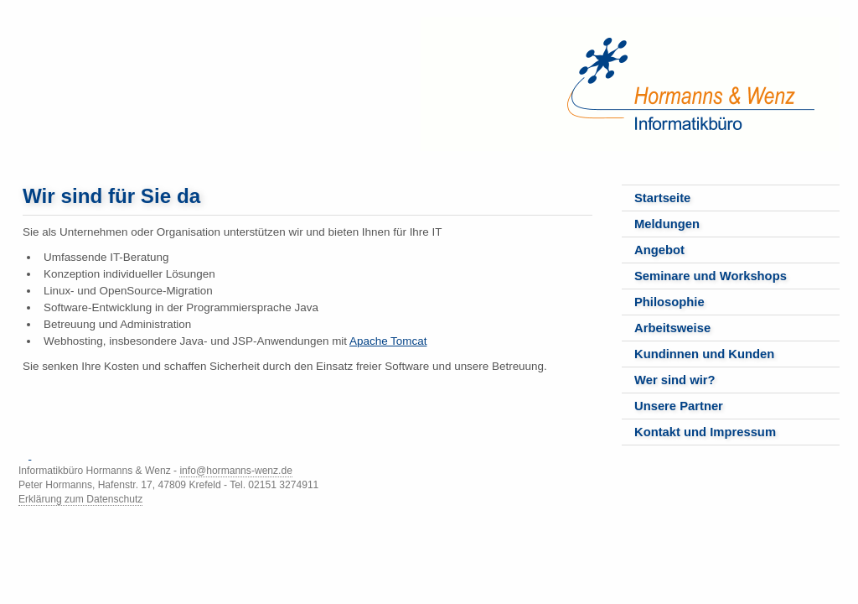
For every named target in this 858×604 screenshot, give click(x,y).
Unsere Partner (678, 406)
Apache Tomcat (387, 341)
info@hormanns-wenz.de (235, 470)
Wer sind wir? (675, 380)
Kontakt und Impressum (705, 432)
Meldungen (667, 224)
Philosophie (669, 302)
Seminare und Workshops (710, 276)
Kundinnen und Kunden (704, 354)
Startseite (662, 198)
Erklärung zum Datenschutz (80, 499)
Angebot (659, 250)
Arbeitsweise (672, 328)
